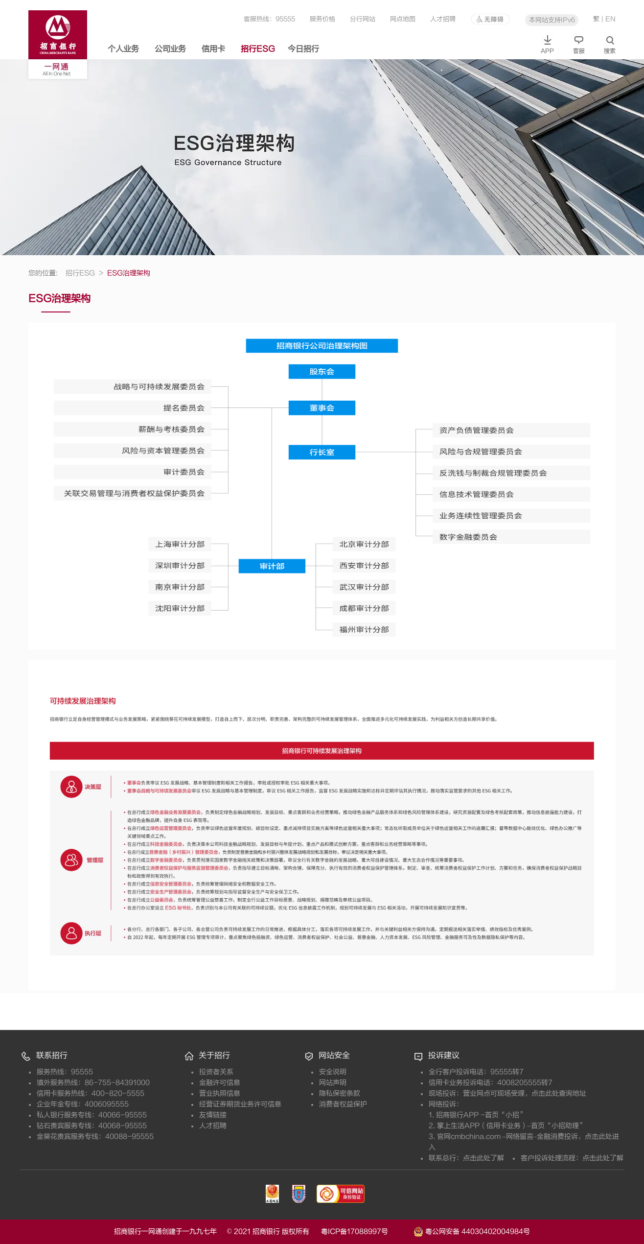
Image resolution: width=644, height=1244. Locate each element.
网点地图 (402, 19)
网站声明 (332, 1082)
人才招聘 (443, 19)
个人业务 (123, 49)
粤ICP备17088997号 (366, 1231)
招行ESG (258, 49)
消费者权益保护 (343, 1104)
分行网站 (362, 19)
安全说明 (332, 1072)
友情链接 (213, 1115)
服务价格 (322, 19)
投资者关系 (216, 1072)
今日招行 (303, 49)
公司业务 (170, 49)
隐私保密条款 (339, 1093)
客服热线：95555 (269, 19)
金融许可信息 (219, 1082)
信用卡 (213, 49)
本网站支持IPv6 (552, 20)
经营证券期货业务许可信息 (240, 1104)
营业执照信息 (219, 1093)
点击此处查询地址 (558, 1093)
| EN (608, 19)
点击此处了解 (483, 1158)
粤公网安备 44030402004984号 (472, 1231)
